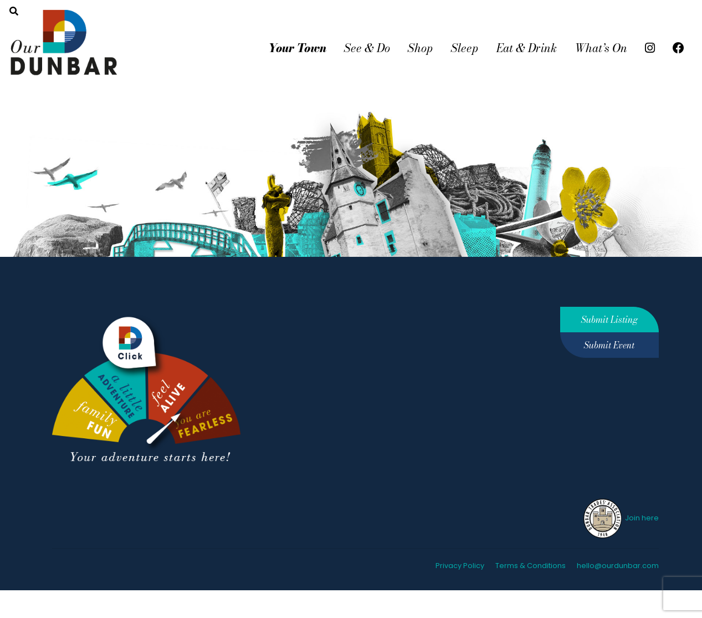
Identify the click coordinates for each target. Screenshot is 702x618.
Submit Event (609, 345)
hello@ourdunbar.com (618, 565)
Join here (620, 518)
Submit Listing (609, 319)
